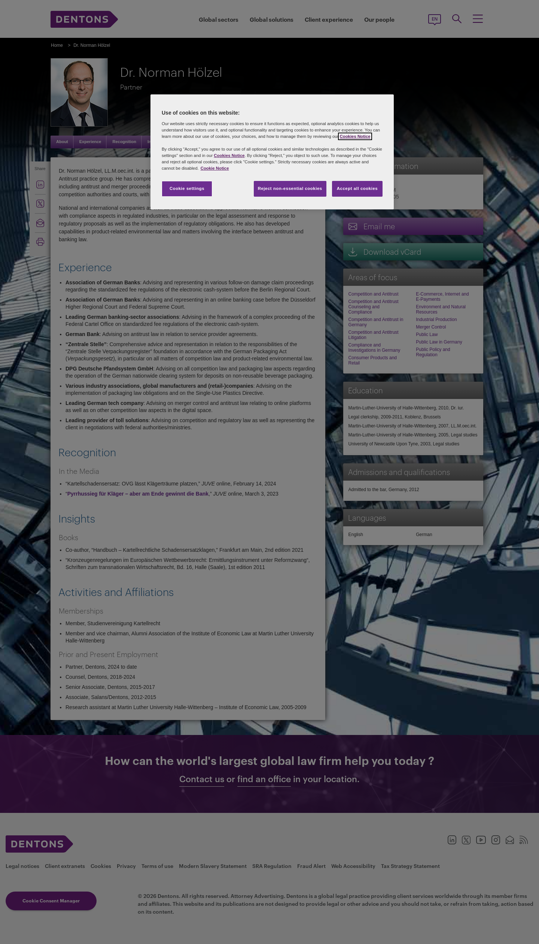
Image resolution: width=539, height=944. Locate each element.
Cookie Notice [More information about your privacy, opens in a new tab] (215, 168)
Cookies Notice (354, 136)
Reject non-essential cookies (290, 188)
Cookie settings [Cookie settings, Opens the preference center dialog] (187, 188)
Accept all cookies (357, 188)
